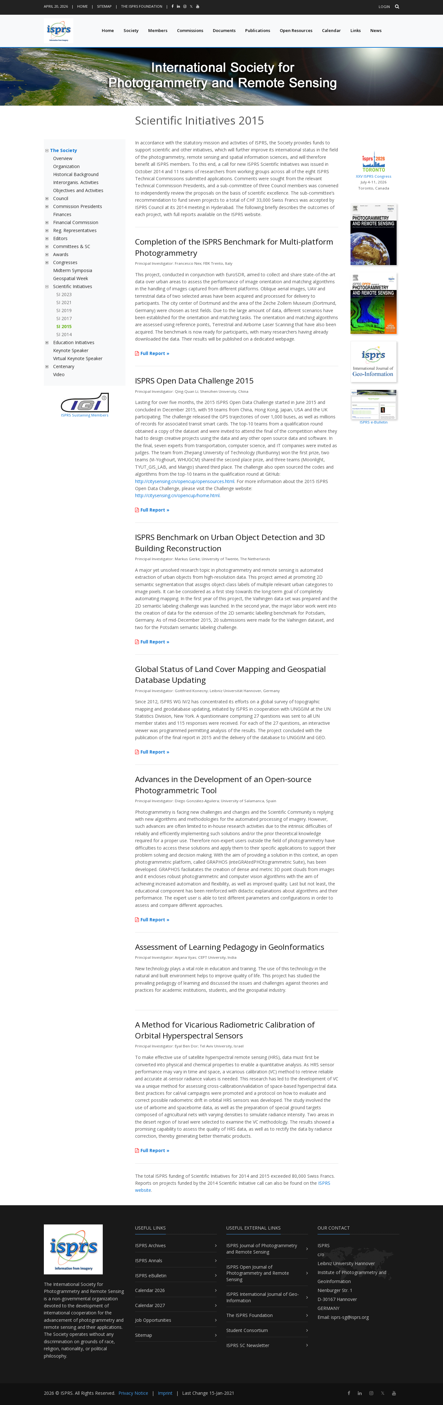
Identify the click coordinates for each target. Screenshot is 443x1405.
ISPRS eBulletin (150, 1275)
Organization (66, 166)
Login (384, 6)
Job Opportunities (153, 1320)
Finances (62, 214)
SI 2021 (64, 302)
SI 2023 (64, 294)
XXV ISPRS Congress (373, 164)
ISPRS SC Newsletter (247, 1345)
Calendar (331, 30)
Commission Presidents (77, 206)
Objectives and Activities (78, 190)
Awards (60, 254)
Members (157, 30)
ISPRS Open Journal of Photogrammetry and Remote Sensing (257, 1273)
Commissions (190, 30)
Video (59, 374)
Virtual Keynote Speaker (77, 358)
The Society (63, 150)
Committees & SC (71, 246)
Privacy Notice (133, 1393)
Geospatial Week (70, 278)
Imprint (165, 1393)
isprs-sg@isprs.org (350, 1317)
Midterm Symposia (72, 270)
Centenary (63, 366)
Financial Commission (75, 222)
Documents (224, 30)
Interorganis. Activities (76, 182)
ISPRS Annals (148, 1260)
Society (131, 30)
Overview (62, 158)
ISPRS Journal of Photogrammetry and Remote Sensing (261, 1248)
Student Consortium (247, 1330)
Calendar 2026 (150, 1290)
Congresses (65, 262)
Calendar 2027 (150, 1305)
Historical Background (76, 174)
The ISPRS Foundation (141, 6)
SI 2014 (64, 334)
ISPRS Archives (150, 1245)
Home (82, 6)
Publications (257, 30)
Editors (60, 238)
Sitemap (104, 6)
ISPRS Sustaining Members (85, 415)
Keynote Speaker (70, 350)
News (376, 30)
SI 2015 (64, 326)
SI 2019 (64, 310)
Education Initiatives (73, 342)
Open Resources (296, 30)
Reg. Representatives (75, 230)
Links (355, 30)
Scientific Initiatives (72, 286)
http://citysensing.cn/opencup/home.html (177, 495)
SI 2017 (64, 318)
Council (60, 198)
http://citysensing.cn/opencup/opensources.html (184, 481)
